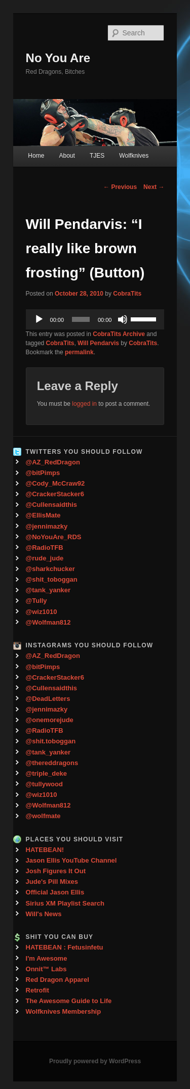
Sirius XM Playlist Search (65, 903)
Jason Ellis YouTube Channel (71, 860)
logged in (84, 403)
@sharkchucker (50, 569)
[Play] (39, 319)
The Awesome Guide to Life (69, 1001)
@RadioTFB (44, 547)
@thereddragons (52, 763)
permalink (79, 352)
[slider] (81, 319)
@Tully (36, 600)
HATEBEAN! (45, 850)
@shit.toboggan (51, 741)
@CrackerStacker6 (55, 494)
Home (36, 155)
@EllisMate (43, 515)
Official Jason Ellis (55, 892)
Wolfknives (133, 155)
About (66, 155)
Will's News (44, 914)
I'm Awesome (46, 958)
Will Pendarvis (98, 343)
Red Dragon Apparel (57, 979)
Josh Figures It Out (56, 871)
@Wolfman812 (48, 622)
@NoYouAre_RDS (54, 537)
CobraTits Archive (119, 334)
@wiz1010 (41, 611)
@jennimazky (47, 526)
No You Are (58, 58)
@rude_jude (45, 558)
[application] (95, 319)
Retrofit (37, 990)
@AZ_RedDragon (53, 462)
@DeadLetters (48, 698)
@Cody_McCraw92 (55, 483)
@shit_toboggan (52, 579)
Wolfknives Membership (63, 1011)
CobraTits (127, 293)
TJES (97, 155)
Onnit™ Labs (46, 969)
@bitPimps (43, 473)
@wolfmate (43, 816)
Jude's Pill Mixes (52, 881)
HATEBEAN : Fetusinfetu (64, 947)
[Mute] (123, 319)
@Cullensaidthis (52, 504)
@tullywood (44, 784)
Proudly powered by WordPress (95, 1061)
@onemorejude (49, 720)
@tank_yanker (48, 590)
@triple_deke (46, 773)
